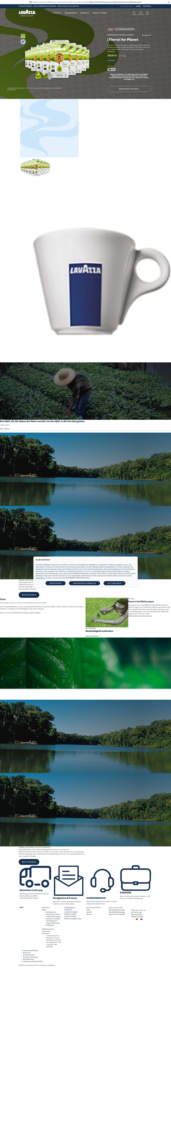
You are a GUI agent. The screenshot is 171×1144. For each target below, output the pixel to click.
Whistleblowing (28, 959)
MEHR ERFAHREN (29, 595)
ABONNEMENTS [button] (71, 13)
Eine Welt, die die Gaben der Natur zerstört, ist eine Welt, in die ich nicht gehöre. (42, 421)
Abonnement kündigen (117, 914)
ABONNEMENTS (69, 908)
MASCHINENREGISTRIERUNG (45, 6)
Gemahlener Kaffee (53, 914)
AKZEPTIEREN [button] (55, 583)
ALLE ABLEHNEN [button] (114, 583)
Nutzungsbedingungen (117, 910)
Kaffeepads (50, 925)
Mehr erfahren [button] (5, 429)
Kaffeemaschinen (48, 929)
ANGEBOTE (68, 910)
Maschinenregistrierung (72, 918)
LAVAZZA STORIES (70, 912)
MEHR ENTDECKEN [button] (94, 636)
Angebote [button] (84, 13)
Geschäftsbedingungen (117, 912)
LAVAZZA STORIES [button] (99, 13)
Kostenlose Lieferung (31, 890)
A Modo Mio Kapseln (53, 916)
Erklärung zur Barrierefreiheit (33, 961)
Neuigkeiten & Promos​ (65, 898)
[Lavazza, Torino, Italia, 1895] (27, 13)
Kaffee (44, 910)
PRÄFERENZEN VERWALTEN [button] (84, 583)
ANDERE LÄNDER (137, 917)
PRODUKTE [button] (57, 13)
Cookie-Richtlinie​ (29, 955)
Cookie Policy (40, 578)
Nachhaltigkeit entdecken (99, 631)
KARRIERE (125, 893)
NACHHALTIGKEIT (70, 914)
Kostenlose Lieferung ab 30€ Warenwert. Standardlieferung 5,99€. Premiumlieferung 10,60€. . (87, 2)
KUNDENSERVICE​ (96, 898)
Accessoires (46, 931)
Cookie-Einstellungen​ (30, 957)
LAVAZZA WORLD (25, 6)
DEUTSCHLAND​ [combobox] (136, 912)
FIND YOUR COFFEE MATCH (68, 6)
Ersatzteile (45, 933)
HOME (138, 6)
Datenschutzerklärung (30, 950)
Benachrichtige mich (129, 89)
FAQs (88, 910)
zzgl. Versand (111, 60)
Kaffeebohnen (51, 912)
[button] (168, 2)
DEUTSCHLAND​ (136, 914)
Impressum (27, 952)
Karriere (89, 914)
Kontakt (89, 912)
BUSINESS (147, 6)
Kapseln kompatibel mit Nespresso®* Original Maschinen (53, 921)
